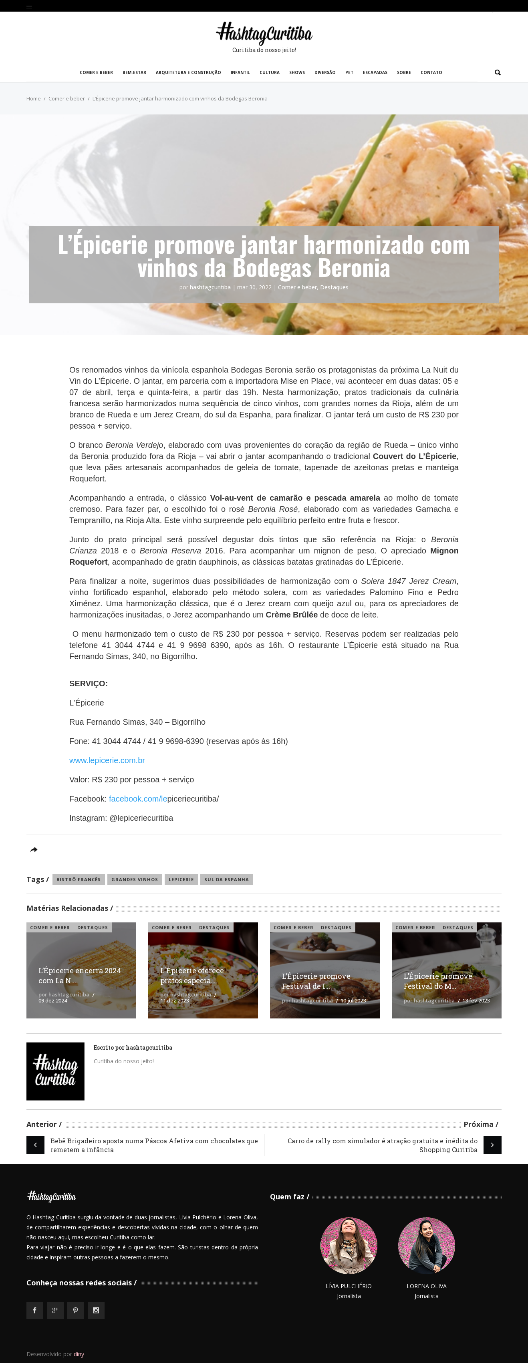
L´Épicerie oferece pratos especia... (192, 975)
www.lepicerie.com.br (107, 760)
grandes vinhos (134, 879)
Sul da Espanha (226, 879)
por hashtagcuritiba (63, 994)
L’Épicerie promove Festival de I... (316, 981)
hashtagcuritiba (210, 287)
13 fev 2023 (476, 1000)
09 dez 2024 (52, 1000)
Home (33, 98)
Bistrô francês (78, 879)
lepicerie (181, 879)
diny (79, 1354)
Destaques (334, 287)
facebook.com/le (138, 798)
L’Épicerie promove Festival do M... (438, 981)
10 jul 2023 (353, 1000)
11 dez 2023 (174, 1000)
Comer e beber (66, 98)
